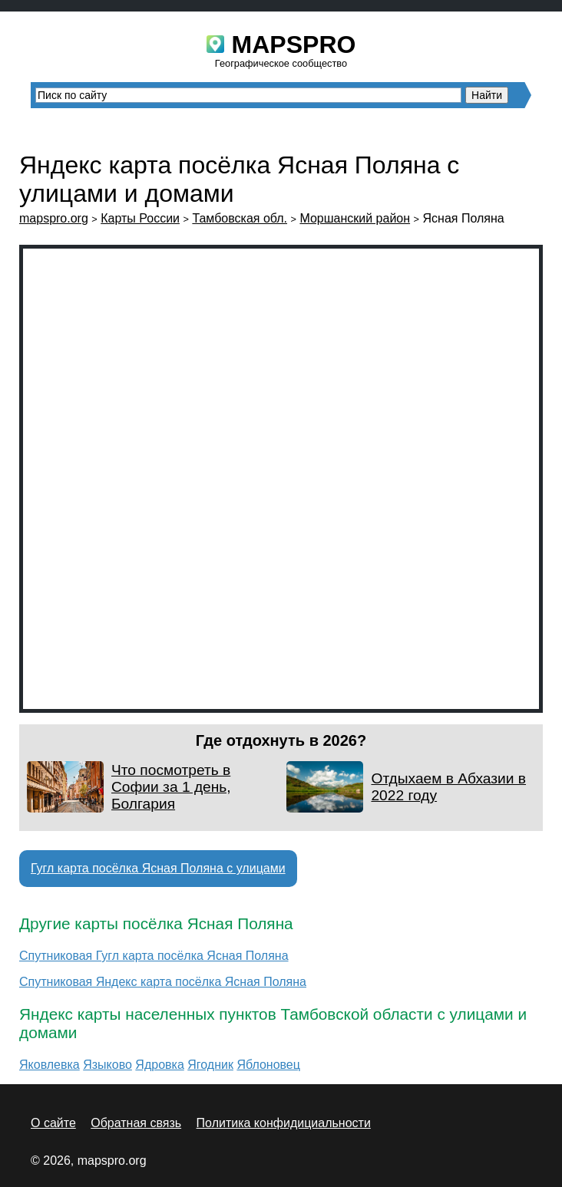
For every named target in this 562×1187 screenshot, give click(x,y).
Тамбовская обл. (239, 218)
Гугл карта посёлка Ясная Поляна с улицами (158, 868)
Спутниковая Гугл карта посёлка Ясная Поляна (154, 955)
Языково (107, 1064)
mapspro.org (53, 218)
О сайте (53, 1122)
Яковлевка (49, 1064)
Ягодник (210, 1064)
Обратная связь (136, 1122)
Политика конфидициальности (284, 1122)
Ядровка (159, 1064)
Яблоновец (268, 1064)
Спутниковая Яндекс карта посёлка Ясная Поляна (162, 981)
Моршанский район (354, 218)
